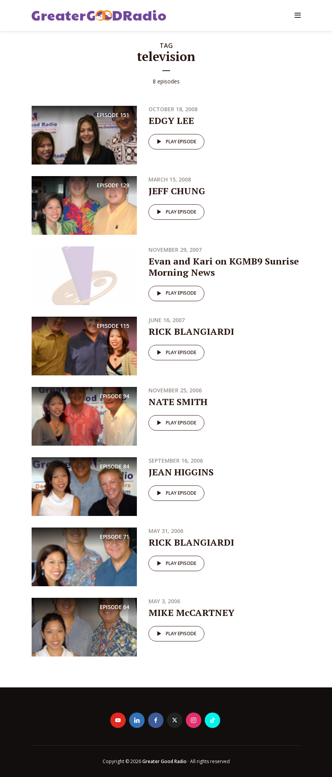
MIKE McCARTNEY (191, 612)
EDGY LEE (171, 120)
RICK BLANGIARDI (191, 331)
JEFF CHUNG (176, 191)
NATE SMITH (177, 401)
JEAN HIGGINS (181, 472)
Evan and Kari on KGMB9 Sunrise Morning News (223, 266)
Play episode (175, 141)
